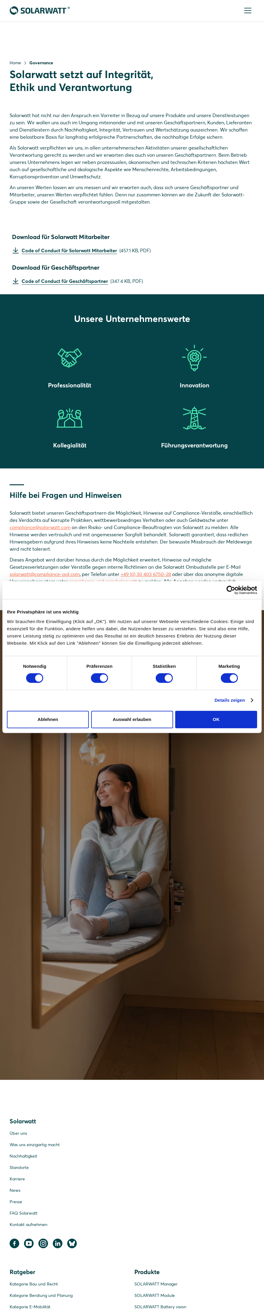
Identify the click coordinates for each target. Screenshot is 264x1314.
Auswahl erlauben (132, 719)
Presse (16, 1203)
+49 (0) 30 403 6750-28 (146, 575)
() (86, 251)
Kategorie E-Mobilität (30, 1308)
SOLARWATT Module (154, 1296)
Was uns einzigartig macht (35, 1146)
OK (216, 719)
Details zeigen (229, 700)
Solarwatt (23, 1122)
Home (15, 62)
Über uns (18, 1134)
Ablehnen (48, 719)
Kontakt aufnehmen (28, 1225)
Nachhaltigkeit (23, 1157)
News (15, 1191)
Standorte (19, 1168)
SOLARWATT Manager (156, 1285)
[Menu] (248, 11)
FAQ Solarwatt (24, 1214)
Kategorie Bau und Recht (34, 1285)
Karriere (17, 1180)
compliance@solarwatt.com (40, 528)
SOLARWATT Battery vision (160, 1308)
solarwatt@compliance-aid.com (45, 575)
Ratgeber (22, 1273)
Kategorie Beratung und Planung (41, 1296)
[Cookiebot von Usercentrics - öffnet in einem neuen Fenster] (231, 590)
